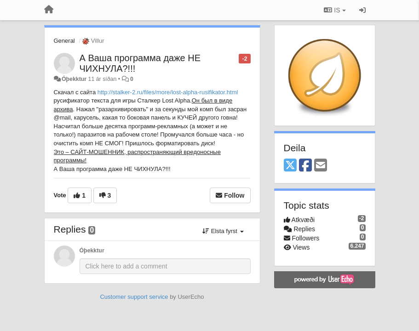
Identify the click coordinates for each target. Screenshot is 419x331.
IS (334, 10)
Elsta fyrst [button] (222, 231)
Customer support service (134, 296)
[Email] (320, 166)
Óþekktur (74, 79)
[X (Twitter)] (290, 166)
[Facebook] (305, 166)
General (64, 40)
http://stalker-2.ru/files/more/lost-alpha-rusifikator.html (168, 92)
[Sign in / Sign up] (362, 10)
